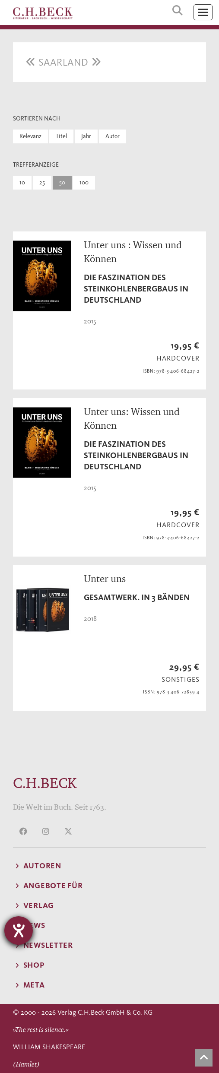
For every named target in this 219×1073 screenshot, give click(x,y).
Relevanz (30, 136)
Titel (61, 136)
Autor (112, 136)
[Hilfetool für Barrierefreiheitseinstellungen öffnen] (18, 930)
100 (84, 182)
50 (62, 182)
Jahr (86, 136)
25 (42, 182)
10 (22, 182)
